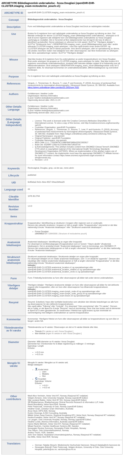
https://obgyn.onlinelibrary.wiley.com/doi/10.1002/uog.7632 (53, 87)
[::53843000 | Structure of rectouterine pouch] (61, 234)
